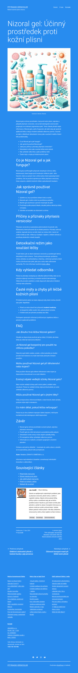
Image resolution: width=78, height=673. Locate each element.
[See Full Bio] (36, 514)
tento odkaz (46, 264)
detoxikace (46, 534)
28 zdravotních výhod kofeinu (61, 581)
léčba (58, 534)
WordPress (60, 665)
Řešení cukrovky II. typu (37, 607)
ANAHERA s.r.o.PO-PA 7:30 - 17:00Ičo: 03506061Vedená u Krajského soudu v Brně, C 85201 (16, 632)
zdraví (60, 538)
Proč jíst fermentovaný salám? (17, 612)
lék (61, 534)
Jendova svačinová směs (37, 604)
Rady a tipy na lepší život (37, 576)
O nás (61, 7)
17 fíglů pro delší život (58, 607)
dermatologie (58, 532)
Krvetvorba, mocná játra (15, 609)
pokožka (59, 536)
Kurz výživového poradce (37, 601)
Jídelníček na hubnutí (36, 609)
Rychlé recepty (34, 599)
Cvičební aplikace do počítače (39, 586)
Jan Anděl (20, 532)
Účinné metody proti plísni (28, 476)
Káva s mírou (56, 609)
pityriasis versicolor (51, 536)
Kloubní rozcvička (13, 591)
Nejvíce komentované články (16, 576)
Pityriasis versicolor (18, 7)
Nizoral (44, 536)
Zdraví (60, 530)
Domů (55, 7)
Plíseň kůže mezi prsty (27, 474)
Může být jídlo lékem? (58, 612)
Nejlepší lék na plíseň (27, 484)
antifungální (51, 532)
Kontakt (67, 7)
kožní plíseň (53, 534)
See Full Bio (32, 514)
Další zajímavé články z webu (61, 576)
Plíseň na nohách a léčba (28, 481)
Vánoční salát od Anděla (59, 583)
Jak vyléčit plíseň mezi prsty (29, 479)
